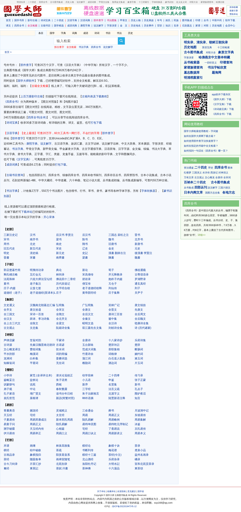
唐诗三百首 (115, 314)
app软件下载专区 (221, 94)
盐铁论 (34, 379)
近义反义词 (181, 2)
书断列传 (87, 450)
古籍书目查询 (14, 175)
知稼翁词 (9, 362)
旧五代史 (9, 248)
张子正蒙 (140, 379)
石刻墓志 (187, 25)
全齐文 (8, 309)
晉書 (6, 257)
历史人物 (69, 2)
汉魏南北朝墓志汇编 (42, 305)
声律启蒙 (9, 340)
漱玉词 (139, 358)
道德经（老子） (13, 292)
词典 (74, 33)
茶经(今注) (115, 454)
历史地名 (136, 25)
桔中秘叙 (35, 450)
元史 (137, 248)
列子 (137, 288)
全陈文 (34, 323)
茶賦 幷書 (62, 468)
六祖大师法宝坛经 (41, 279)
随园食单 (35, 459)
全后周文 (140, 314)
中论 (32, 389)
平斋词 (34, 362)
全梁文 (60, 323)
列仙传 (112, 288)
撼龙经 (34, 410)
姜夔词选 (61, 358)
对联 (206, 25)
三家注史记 (11, 234)
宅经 (32, 415)
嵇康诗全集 (142, 323)
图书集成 (187, 20)
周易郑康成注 (38, 419)
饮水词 (60, 349)
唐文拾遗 (35, 309)
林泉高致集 (63, 445)
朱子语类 (61, 379)
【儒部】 (9, 369)
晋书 (137, 234)
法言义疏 (114, 389)
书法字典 (84, 47)
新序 (85, 384)
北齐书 (139, 239)
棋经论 (86, 445)
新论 (85, 269)
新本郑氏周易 (64, 419)
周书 (6, 243)
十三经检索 (223, 47)
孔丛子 (139, 389)
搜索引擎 (233, 10)
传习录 (139, 375)
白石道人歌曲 (116, 358)
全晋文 (112, 309)
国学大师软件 (26, 80)
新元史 (60, 253)
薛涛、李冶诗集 (39, 318)
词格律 (112, 353)
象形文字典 (226, 52)
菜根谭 (34, 398)
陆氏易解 (87, 419)
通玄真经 (140, 283)
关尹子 (139, 292)
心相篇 (60, 428)
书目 (108, 33)
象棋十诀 (114, 445)
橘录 (137, 459)
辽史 (85, 248)
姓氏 (168, 20)
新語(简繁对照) (65, 398)
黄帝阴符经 (89, 292)
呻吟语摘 (87, 398)
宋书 (6, 239)
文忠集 (34, 327)
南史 (59, 243)
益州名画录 (142, 454)
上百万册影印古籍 (31, 96)
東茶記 (34, 468)
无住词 (60, 362)
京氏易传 (140, 428)
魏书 (111, 239)
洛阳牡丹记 (89, 463)
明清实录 (21, 2)
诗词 (96, 33)
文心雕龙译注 (12, 349)
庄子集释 (114, 292)
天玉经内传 (37, 428)
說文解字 (212, 187)
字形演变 (112, 25)
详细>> (201, 235)
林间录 (60, 274)
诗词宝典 (45, 20)
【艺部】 (9, 440)
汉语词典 (85, 20)
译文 (8, 25)
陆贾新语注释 (116, 398)
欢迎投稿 (121, 491)
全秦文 (86, 318)
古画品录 (9, 454)
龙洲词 (8, 358)
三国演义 (197, 172)
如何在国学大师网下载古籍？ (200, 136)
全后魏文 (140, 318)
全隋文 (60, 314)
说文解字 (98, 25)
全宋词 (227, 177)
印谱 (197, 20)
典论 (59, 269)
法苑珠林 (9, 279)
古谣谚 (60, 344)
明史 (6, 253)
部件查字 (26, 64)
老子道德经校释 (92, 288)
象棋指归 (35, 454)
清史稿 (34, 253)
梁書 (85, 257)
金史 (111, 248)
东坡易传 (140, 415)
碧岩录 (86, 279)
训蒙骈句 (9, 384)
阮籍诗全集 (63, 327)
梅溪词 (34, 353)
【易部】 (9, 404)
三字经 (86, 389)
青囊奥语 (9, 410)
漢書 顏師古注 (117, 253)
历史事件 (149, 25)
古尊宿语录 (142, 274)
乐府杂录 (114, 459)
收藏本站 (111, 491)
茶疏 (59, 450)
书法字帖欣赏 (217, 67)
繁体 (230, 167)
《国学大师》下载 (221, 99)
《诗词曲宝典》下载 (223, 109)
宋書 (32, 257)
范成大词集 (89, 349)
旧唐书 (112, 243)
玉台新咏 (87, 344)
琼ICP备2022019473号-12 (124, 506)
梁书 (59, 239)
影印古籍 (32, 20)
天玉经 (8, 415)
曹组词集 (35, 349)
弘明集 (60, 305)
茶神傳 (86, 468)
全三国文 (9, 314)
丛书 (206, 20)
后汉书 (86, 234)
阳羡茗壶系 (63, 454)
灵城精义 (61, 410)
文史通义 (9, 305)
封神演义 (223, 172)
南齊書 (60, 257)
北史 (32, 243)
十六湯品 (114, 468)
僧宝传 (86, 283)
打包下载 (96, 122)
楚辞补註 (114, 344)
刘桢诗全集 (115, 327)
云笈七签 (35, 288)
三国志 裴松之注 (118, 234)
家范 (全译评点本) (41, 375)
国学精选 (59, 25)
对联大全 (193, 2)
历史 (130, 33)
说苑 (32, 384)
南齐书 (34, 239)
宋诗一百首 (37, 314)
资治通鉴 (189, 167)
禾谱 (6, 445)
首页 (8, 20)
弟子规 (8, 389)
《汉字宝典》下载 (221, 104)
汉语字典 (72, 20)
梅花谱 (112, 450)
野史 (210, 167)
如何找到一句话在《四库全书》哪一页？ (206, 150)
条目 (40, 33)
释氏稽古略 (11, 274)
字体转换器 (148, 190)
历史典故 (149, 20)
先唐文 (139, 309)
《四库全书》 (12, 101)
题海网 (216, 72)
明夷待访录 (37, 269)
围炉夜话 (140, 393)
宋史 (59, 248)
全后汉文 (87, 314)
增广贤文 (35, 393)
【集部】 (9, 299)
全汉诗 (112, 323)
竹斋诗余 (87, 353)
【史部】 (9, 229)
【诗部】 (9, 334)
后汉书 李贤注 (65, 234)
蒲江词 (86, 358)
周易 (85, 415)
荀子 (111, 269)
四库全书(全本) (37, 117)
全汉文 (8, 318)
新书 (137, 384)
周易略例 (114, 419)
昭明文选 (87, 323)
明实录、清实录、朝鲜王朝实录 (206, 42)
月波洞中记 (142, 410)
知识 (168, 25)
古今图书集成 (193, 52)
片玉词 (139, 362)
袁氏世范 (9, 398)
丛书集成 (189, 187)
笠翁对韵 (35, 340)
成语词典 (92, 2)
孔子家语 (9, 393)
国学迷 (141, 491)
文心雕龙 (210, 177)
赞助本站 (233, 14)
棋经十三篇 (89, 454)
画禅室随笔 (63, 459)
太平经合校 (63, 288)
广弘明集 (87, 305)
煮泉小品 (140, 450)
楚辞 (137, 344)
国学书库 (19, 20)
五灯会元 (35, 274)
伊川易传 (9, 433)
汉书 (32, 234)
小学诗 (8, 375)
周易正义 (114, 415)
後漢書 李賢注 (143, 253)
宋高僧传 (87, 274)
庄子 (59, 292)
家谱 (197, 25)
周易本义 (140, 433)
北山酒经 (87, 459)
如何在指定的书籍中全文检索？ (201, 145)
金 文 (123, 25)
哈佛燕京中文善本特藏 (214, 57)
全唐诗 (86, 340)
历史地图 (217, 25)
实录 (176, 25)
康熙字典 (85, 25)
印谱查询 (226, 62)
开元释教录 (115, 274)
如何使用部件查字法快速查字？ (201, 140)
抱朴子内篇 (115, 279)
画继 (32, 445)
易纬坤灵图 (89, 424)
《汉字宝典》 (23, 159)
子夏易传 (9, 419)
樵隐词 (86, 362)
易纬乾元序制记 (118, 424)
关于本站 (101, 491)
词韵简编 (61, 353)
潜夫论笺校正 (64, 375)
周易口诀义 (89, 433)
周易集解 (140, 419)
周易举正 (35, 433)
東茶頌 (139, 468)
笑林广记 (114, 305)
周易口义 (61, 433)
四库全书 (43, 2)
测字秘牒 (9, 428)
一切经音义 (211, 62)
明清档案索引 (193, 77)
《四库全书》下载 (221, 114)
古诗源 (8, 344)
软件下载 (230, 20)
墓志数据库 (192, 72)
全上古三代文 (12, 323)
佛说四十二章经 (66, 279)
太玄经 (60, 415)
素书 (6, 283)
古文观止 (9, 327)
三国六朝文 (224, 187)
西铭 (59, 384)
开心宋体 (49, 217)
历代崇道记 (63, 283)
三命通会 (87, 410)
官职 (159, 25)
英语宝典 (207, 47)
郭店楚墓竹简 (12, 269)
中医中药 (217, 20)
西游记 (214, 172)
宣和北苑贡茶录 (144, 463)
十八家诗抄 (115, 340)
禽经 (6, 468)
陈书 (85, 239)
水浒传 (206, 172)
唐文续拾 (140, 305)
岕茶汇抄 (35, 463)
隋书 (85, 243)
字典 (63, 33)
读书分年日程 (64, 393)
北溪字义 (114, 393)
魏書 (137, 257)
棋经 (6, 450)
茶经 (6, 459)
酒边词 (112, 362)
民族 (176, 20)
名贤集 (112, 384)
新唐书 (139, 243)
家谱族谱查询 (193, 67)
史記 (85, 253)
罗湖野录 (140, 279)
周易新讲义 (115, 433)
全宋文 (60, 309)
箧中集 (112, 318)
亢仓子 (112, 283)
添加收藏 (233, 7)
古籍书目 (45, 25)
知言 (137, 398)
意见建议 (131, 491)
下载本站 (26, 211)
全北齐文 (61, 318)
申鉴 (111, 379)
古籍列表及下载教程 (94, 96)
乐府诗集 (140, 340)
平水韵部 (9, 353)
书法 (119, 33)
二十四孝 (114, 375)
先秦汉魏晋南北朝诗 (42, 344)
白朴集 (34, 358)
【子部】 (9, 264)
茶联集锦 (114, 349)
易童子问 (9, 424)
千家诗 (60, 340)
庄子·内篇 (10, 288)
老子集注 (35, 283)
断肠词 (139, 349)
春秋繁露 (61, 389)
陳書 (111, 257)
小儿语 (86, 379)
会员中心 (230, 25)
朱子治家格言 (90, 393)
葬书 (111, 410)
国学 (52, 33)
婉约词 (139, 353)
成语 (85, 33)
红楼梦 (187, 172)
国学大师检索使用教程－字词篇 (201, 131)
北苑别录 (61, 463)
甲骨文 (123, 20)
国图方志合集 (212, 192)
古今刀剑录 (11, 463)
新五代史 (35, 248)
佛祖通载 (140, 269)
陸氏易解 (61, 424)
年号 (159, 20)
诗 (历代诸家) (143, 327)
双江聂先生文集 (92, 327)
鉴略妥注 (9, 379)
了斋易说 (114, 428)
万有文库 (189, 177)
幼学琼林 (87, 375)
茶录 (137, 445)
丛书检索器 (192, 62)
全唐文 (86, 309)
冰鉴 (137, 424)
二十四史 (32, 2)
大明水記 (114, 463)
